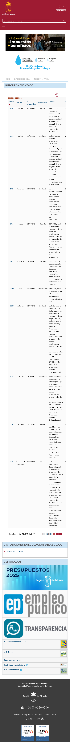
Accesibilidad (20, 715)
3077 (11, 462)
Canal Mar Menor (13, 670)
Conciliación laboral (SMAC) (16, 642)
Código (11, 101)
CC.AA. (19, 103)
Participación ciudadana (16, 665)
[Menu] (3, 27)
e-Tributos (8, 652)
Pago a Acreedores (12, 660)
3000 (11, 306)
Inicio (8, 79)
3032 (11, 376)
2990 (11, 289)
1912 (11, 136)
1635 (11, 109)
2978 (11, 261)
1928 (11, 189)
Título (52, 101)
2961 (11, 224)
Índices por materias (41, 79)
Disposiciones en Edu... (22, 79)
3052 (11, 424)
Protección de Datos (47, 715)
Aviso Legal (32, 715)
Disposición (42, 103)
